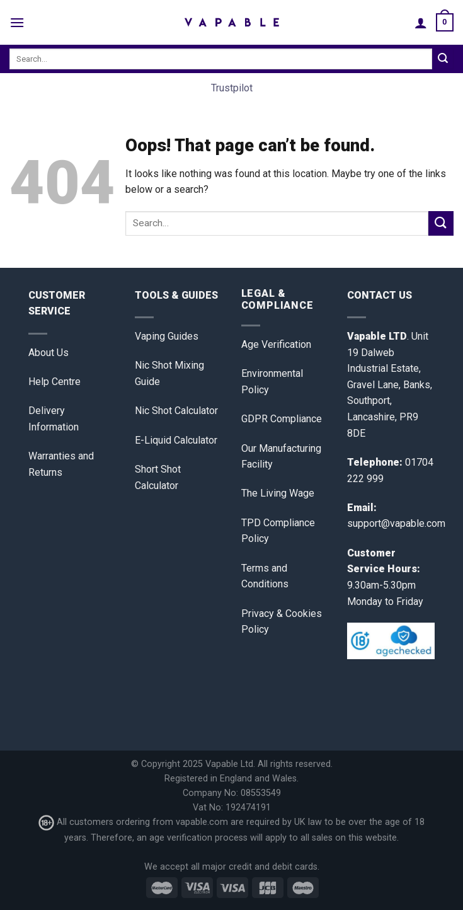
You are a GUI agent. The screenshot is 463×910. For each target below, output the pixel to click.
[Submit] (443, 59)
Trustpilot (232, 88)
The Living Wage (277, 493)
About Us (48, 353)
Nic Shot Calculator (176, 411)
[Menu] (17, 22)
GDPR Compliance (281, 419)
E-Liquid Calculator (176, 440)
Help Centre (54, 382)
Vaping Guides (166, 336)
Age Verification (276, 344)
